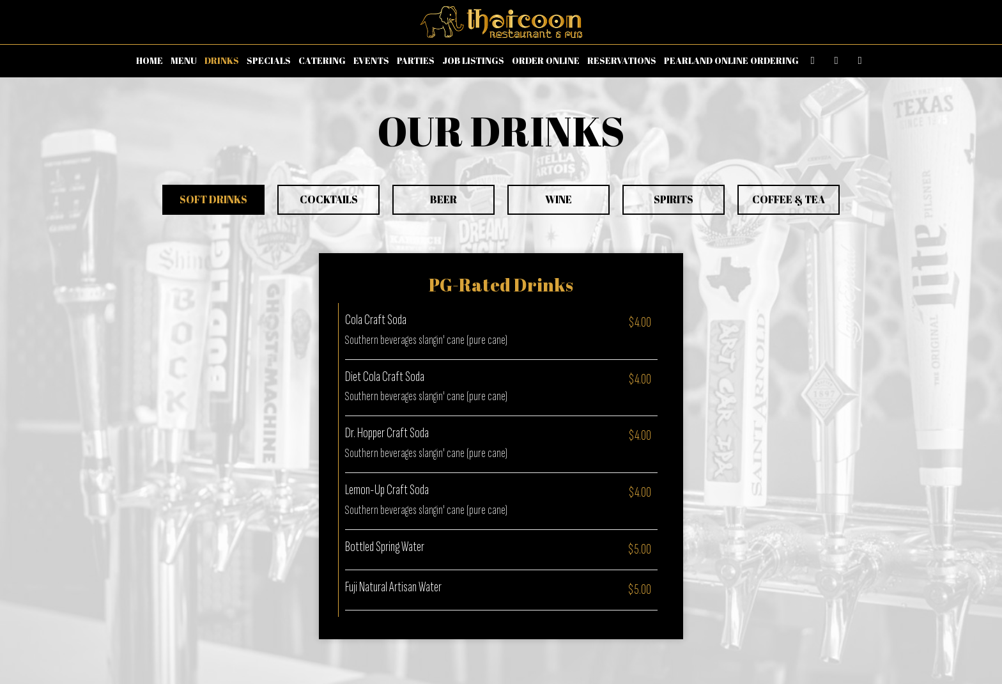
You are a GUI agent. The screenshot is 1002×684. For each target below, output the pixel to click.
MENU (184, 60)
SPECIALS (269, 60)
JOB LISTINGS (473, 60)
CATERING (322, 60)
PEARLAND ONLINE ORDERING (731, 60)
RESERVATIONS (621, 60)
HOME (149, 60)
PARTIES (416, 60)
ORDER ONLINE (546, 60)
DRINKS (221, 60)
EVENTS (371, 60)
